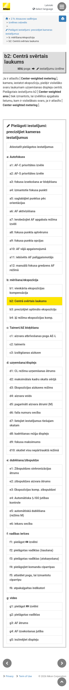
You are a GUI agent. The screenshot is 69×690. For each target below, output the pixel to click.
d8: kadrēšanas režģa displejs (29, 433)
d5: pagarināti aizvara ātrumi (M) (31, 404)
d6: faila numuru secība (25, 412)
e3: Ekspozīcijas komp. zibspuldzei (33, 489)
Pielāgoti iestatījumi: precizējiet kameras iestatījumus (29, 31)
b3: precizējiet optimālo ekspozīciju (33, 309)
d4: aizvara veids (21, 396)
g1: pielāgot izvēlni (24, 606)
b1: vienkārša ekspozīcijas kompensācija (27, 291)
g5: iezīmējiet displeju (24, 639)
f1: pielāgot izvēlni (24, 542)
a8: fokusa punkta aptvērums (29, 232)
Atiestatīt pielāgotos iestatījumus (32, 147)
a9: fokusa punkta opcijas (26, 240)
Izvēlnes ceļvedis (18, 22)
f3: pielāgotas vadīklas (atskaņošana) (34, 558)
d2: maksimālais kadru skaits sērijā (33, 379)
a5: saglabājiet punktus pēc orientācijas (28, 201)
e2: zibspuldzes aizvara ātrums (30, 481)
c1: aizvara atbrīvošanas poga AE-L (33, 336)
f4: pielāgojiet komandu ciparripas (32, 567)
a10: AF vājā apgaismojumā (28, 249)
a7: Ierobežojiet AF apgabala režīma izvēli (33, 222)
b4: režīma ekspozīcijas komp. (31, 317)
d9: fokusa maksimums (25, 442)
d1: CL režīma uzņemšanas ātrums (32, 371)
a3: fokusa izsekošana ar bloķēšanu (33, 182)
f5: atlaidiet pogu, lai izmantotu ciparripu (30, 577)
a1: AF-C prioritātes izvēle (27, 165)
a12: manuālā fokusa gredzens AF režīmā (32, 268)
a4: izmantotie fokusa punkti (28, 190)
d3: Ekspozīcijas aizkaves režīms (31, 387)
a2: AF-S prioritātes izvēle (27, 173)
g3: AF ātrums (19, 623)
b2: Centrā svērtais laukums (28, 301)
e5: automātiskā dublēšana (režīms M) (27, 513)
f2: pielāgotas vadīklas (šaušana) (31, 550)
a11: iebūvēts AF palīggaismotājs (32, 257)
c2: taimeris (17, 344)
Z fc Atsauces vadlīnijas (24, 18)
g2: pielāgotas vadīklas (25, 614)
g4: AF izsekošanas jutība (26, 631)
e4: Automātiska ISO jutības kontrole (29, 500)
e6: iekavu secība (21, 523)
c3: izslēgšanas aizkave (25, 352)
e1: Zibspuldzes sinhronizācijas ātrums (30, 471)
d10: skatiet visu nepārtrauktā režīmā (34, 450)
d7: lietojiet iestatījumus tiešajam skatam (32, 423)
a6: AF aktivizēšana (22, 211)
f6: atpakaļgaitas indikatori (27, 588)
